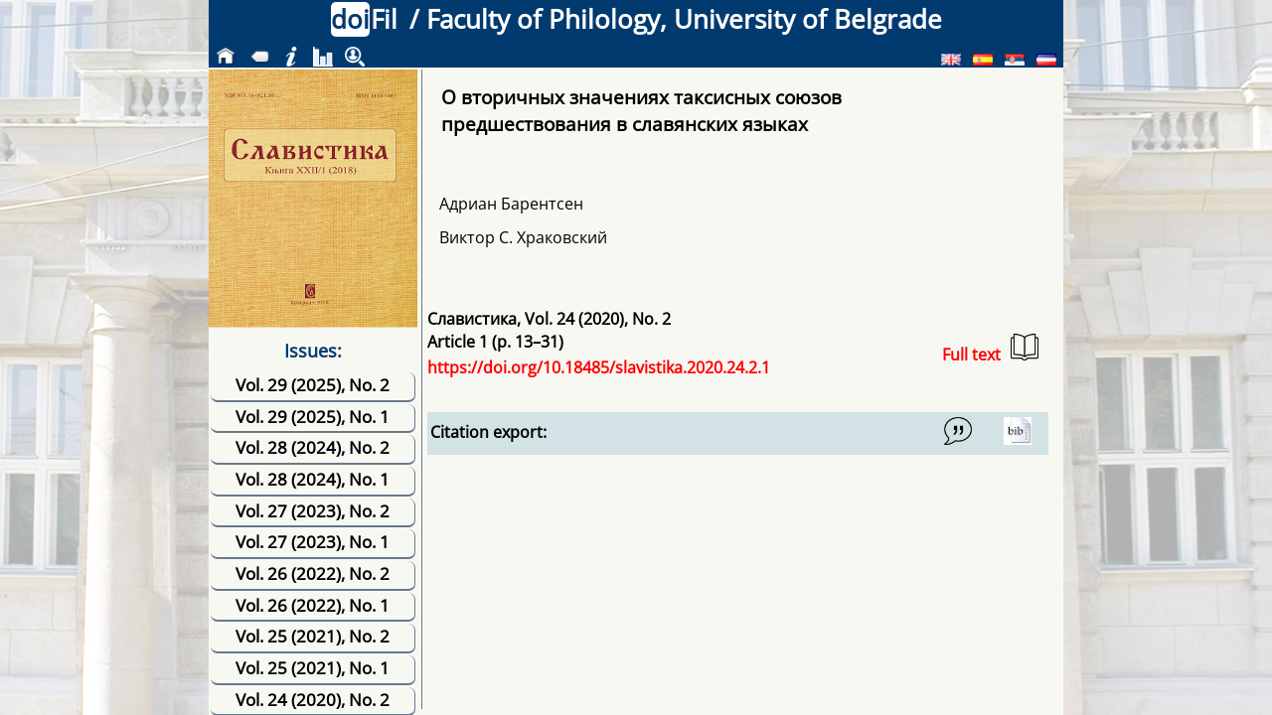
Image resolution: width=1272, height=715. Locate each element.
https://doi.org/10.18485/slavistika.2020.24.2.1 (598, 367)
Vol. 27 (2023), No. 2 (313, 511)
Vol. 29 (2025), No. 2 (313, 384)
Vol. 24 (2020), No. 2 (313, 699)
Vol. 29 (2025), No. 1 (313, 416)
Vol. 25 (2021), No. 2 (313, 636)
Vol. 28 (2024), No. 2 (313, 447)
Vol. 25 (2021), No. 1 (313, 667)
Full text (990, 349)
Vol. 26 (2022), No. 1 (313, 605)
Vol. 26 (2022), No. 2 (313, 573)
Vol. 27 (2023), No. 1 (313, 541)
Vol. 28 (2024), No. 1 (313, 479)
